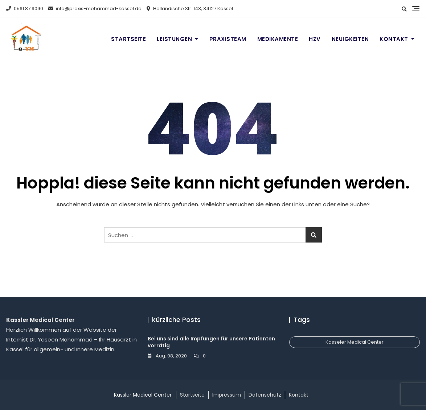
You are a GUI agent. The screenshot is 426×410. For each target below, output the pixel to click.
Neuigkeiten (350, 39)
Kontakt (394, 39)
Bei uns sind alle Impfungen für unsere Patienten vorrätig (211, 342)
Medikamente (277, 39)
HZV (315, 39)
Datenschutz (265, 394)
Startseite (128, 39)
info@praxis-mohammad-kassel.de (95, 8)
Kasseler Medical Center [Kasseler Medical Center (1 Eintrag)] (354, 342)
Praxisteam (227, 39)
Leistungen (174, 39)
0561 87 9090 (24, 8)
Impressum (226, 394)
